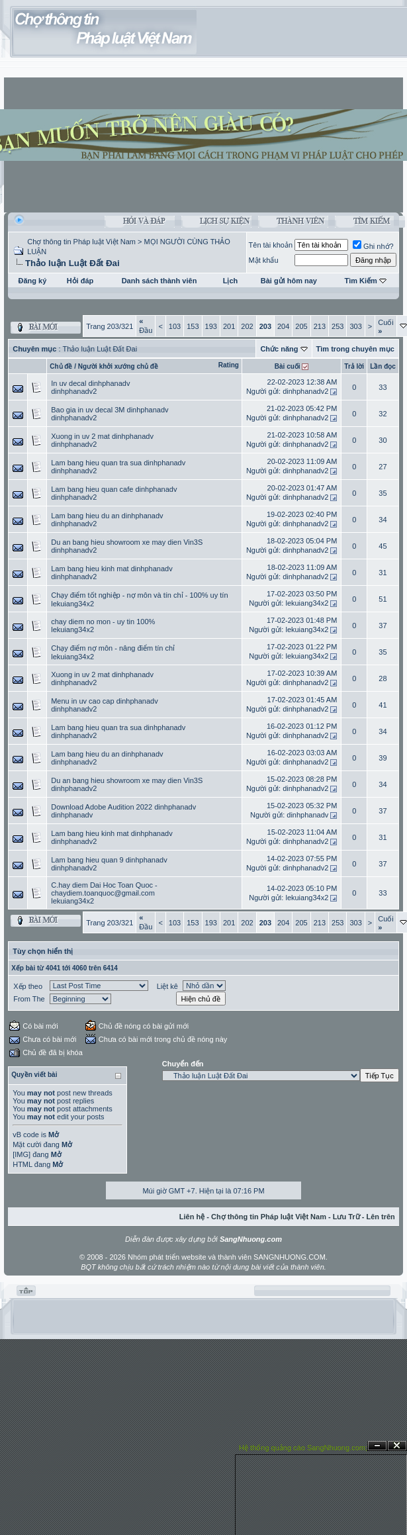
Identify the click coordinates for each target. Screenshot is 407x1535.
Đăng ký (33, 281)
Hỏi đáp (80, 281)
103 (175, 326)
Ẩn (377, 1446)
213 (320, 326)
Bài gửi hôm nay (289, 281)
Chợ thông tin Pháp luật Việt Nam (81, 242)
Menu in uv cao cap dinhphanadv (104, 701)
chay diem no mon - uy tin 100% (103, 622)
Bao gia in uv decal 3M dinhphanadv (109, 410)
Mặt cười (27, 1144)
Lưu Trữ (346, 1217)
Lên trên (380, 1217)
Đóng (397, 1446)
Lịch (230, 281)
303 (355, 326)
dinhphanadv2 (74, 391)
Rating (228, 365)
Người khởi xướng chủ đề (118, 366)
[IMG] (21, 1154)
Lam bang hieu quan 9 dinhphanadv (109, 860)
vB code (26, 1135)
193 (211, 326)
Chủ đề (61, 366)
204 (283, 326)
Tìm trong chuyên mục (355, 349)
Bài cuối (287, 366)
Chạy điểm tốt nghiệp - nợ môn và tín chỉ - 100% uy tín (139, 595)
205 (301, 326)
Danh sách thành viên (159, 281)
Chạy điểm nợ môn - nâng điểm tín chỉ (113, 648)
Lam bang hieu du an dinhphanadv (107, 516)
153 (193, 326)
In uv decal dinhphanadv (90, 383)
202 (247, 326)
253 (337, 326)
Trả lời (354, 366)
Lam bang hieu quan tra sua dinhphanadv (118, 463)
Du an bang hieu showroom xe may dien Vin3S (127, 542)
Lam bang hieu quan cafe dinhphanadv (114, 489)
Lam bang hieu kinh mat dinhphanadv (111, 569)
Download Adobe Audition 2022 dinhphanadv (123, 807)
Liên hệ (191, 1217)
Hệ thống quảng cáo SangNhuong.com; (303, 1448)
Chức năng (279, 349)
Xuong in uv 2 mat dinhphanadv (102, 436)
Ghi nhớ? (373, 246)
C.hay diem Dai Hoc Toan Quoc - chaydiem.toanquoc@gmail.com (104, 889)
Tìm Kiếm (360, 281)
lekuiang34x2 (72, 604)
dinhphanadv (72, 815)
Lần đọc (383, 366)
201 (229, 326)
